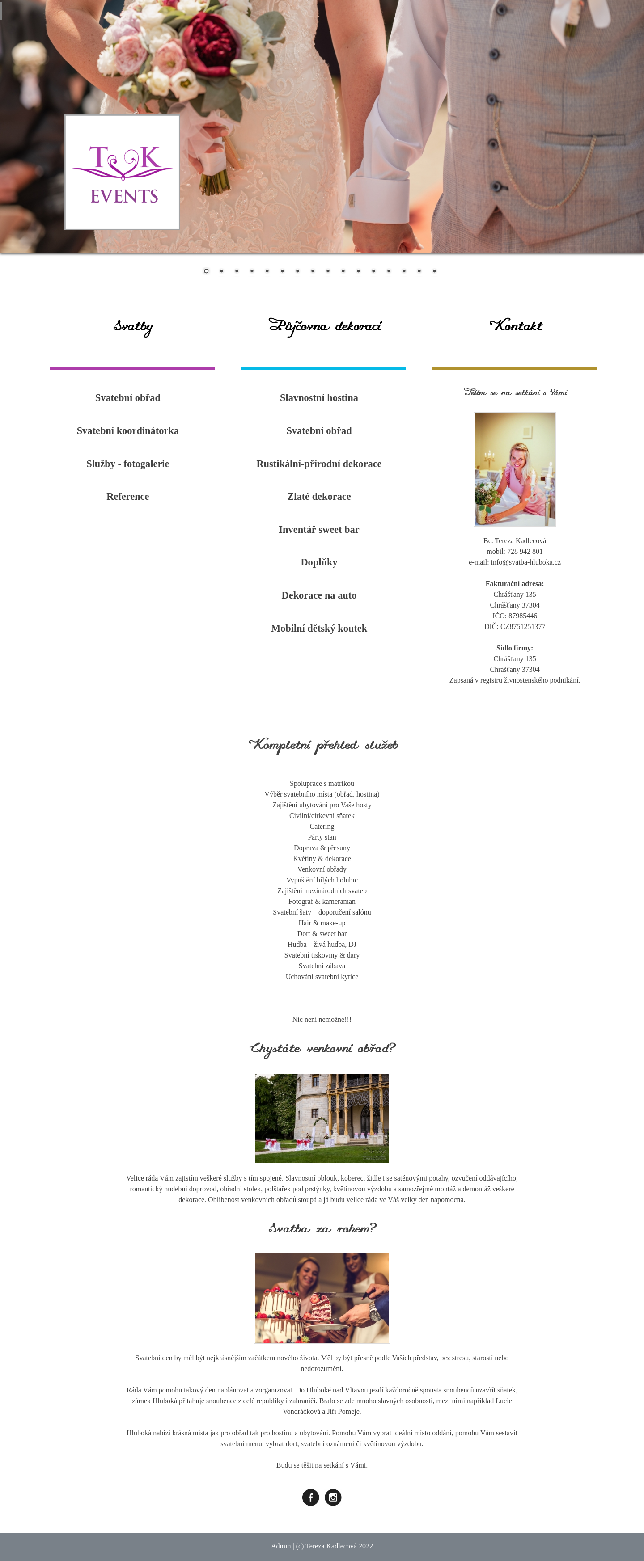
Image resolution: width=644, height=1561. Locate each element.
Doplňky (319, 562)
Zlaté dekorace (319, 496)
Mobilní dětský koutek (319, 628)
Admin (281, 1546)
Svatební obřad (128, 397)
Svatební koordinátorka (128, 430)
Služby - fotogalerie (127, 463)
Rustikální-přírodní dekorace (318, 463)
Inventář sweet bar (319, 529)
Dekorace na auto (319, 595)
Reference (127, 496)
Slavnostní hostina (319, 397)
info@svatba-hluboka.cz (526, 562)
